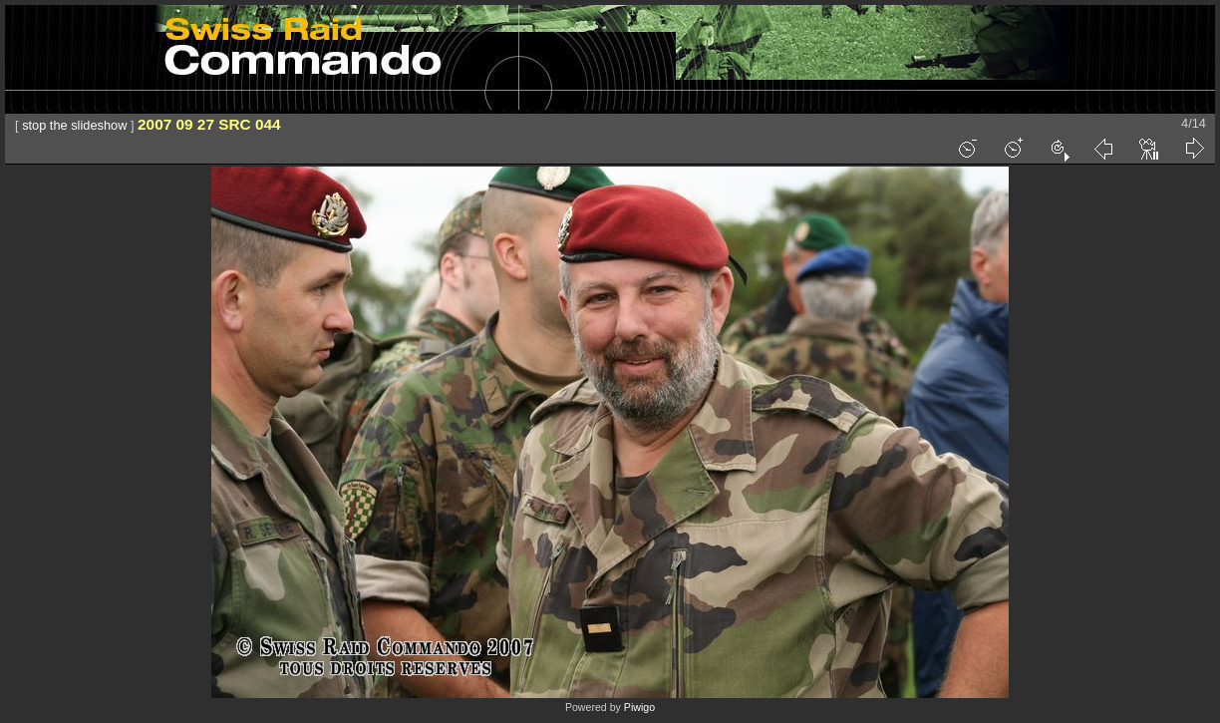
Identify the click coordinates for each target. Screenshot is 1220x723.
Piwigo (639, 707)
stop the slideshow (74, 125)
